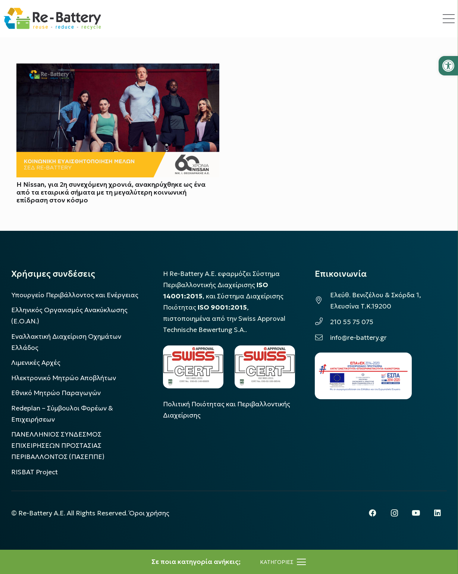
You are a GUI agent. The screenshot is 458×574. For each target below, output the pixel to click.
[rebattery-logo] (52, 18)
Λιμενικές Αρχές (35, 363)
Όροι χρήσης (149, 513)
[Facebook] (372, 513)
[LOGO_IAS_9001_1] (265, 366)
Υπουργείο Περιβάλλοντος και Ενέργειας (74, 295)
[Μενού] (283, 562)
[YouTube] (416, 513)
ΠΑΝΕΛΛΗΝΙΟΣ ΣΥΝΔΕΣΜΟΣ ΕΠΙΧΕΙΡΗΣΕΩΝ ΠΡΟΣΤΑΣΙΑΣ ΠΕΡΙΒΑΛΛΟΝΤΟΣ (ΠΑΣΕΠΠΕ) (57, 445)
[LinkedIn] (437, 513)
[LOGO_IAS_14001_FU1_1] (193, 366)
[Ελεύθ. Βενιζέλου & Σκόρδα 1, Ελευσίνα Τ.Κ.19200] (322, 300)
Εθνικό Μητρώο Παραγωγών (56, 393)
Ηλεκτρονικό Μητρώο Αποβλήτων (63, 378)
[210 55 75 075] (322, 322)
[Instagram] (394, 513)
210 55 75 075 (351, 322)
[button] (448, 65)
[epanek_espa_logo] (363, 376)
